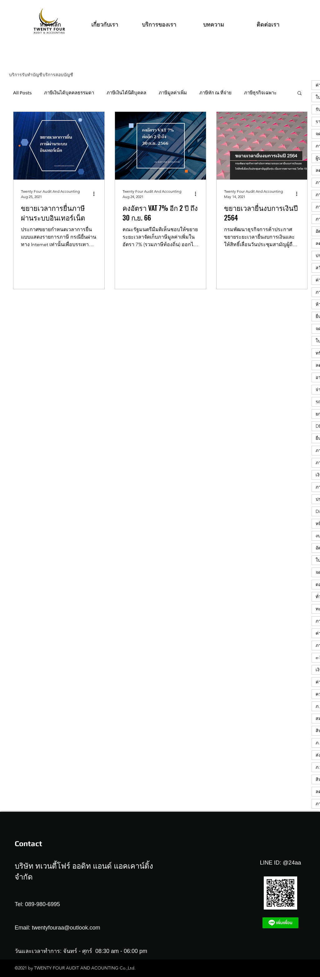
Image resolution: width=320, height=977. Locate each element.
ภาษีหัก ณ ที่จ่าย (215, 92)
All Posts (22, 92)
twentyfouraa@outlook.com (66, 928)
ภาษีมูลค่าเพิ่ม (173, 92)
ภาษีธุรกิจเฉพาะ (260, 92)
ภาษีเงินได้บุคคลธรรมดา (69, 92)
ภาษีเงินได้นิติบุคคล (126, 92)
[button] (299, 93)
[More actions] (96, 193)
